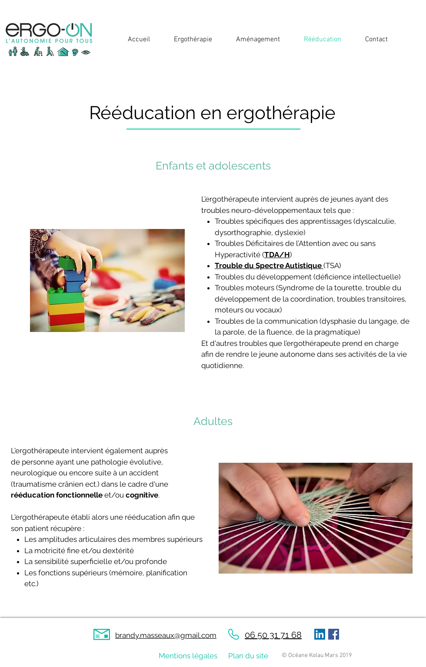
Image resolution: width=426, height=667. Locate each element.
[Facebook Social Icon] (333, 634)
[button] (188, 39)
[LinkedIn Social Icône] (319, 634)
